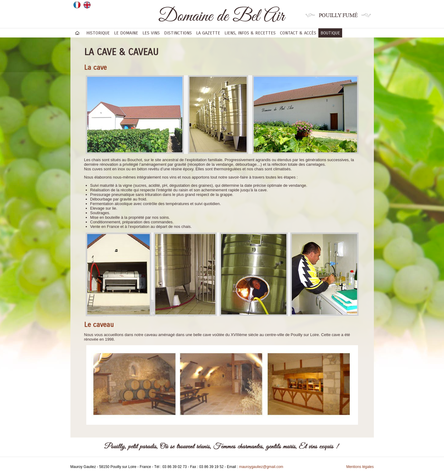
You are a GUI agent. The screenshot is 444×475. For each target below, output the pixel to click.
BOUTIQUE (330, 33)
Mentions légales (360, 467)
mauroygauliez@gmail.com (261, 467)
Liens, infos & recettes (250, 33)
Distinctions (178, 33)
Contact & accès (298, 33)
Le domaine (126, 33)
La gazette (208, 33)
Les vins (151, 33)
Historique (98, 33)
